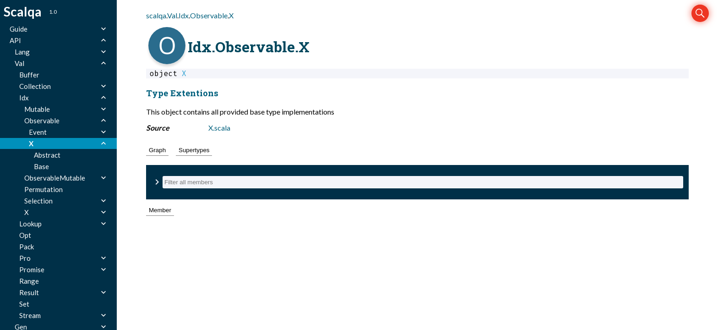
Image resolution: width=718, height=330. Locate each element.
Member (160, 210)
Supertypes (194, 150)
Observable (209, 15)
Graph (157, 150)
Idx (184, 15)
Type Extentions (182, 93)
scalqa (156, 15)
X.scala (219, 127)
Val (172, 15)
